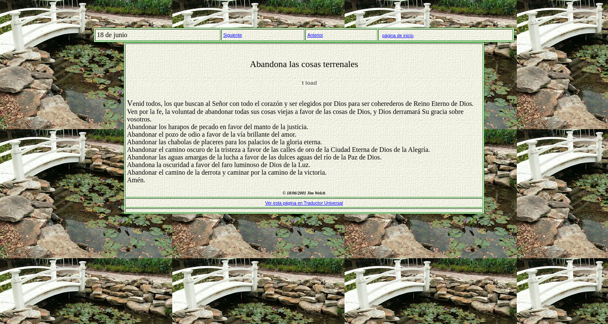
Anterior (315, 35)
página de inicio (397, 35)
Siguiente (232, 35)
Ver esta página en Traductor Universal (304, 202)
